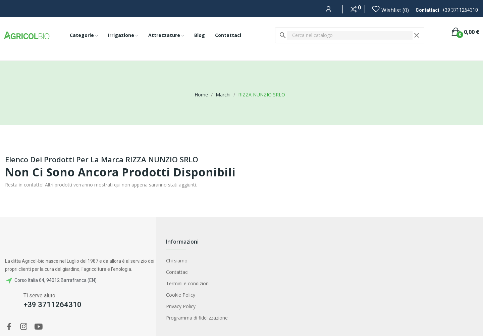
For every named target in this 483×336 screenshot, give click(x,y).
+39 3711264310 (460, 10)
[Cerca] (350, 35)
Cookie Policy (180, 295)
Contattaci (177, 272)
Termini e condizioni (188, 283)
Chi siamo (176, 260)
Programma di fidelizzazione (197, 317)
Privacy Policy (181, 306)
